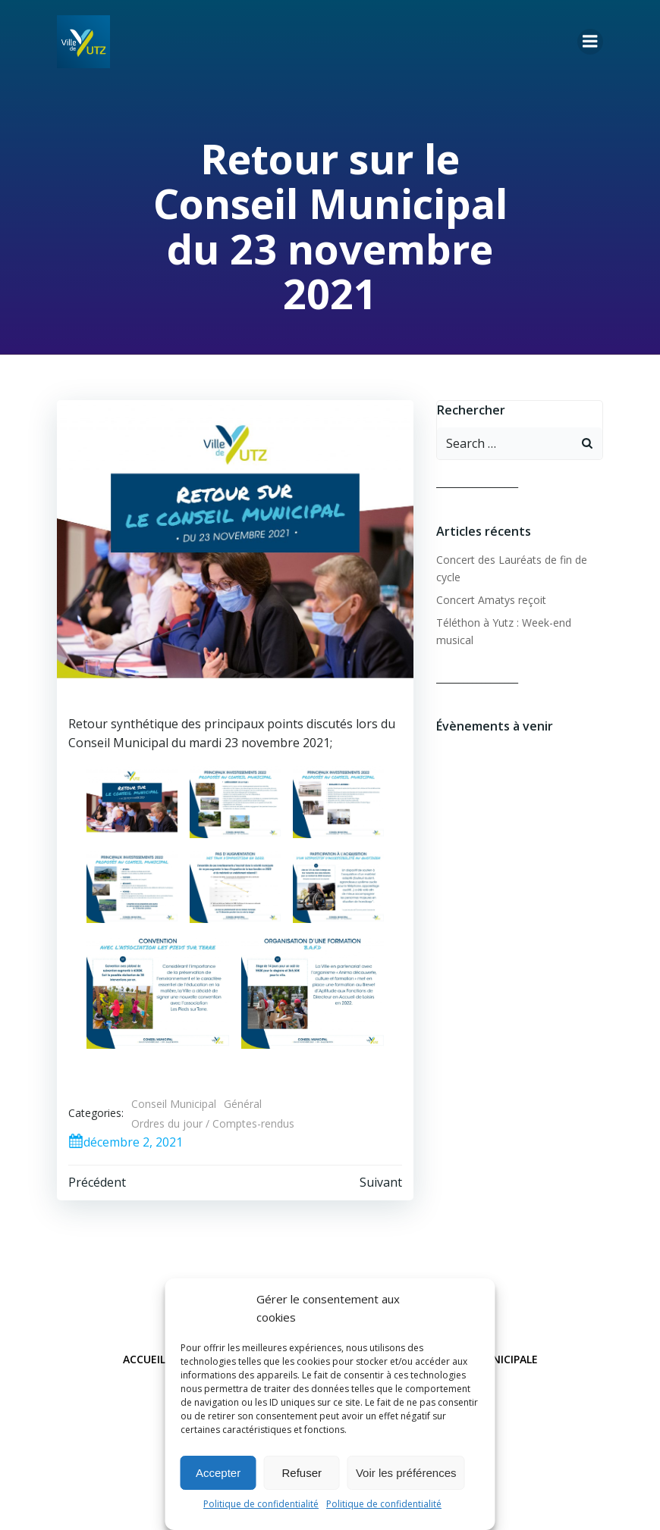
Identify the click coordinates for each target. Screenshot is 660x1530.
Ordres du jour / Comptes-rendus (212, 1123)
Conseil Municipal (173, 1104)
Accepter (218, 1472)
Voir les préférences (406, 1472)
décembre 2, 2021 (125, 1142)
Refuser (302, 1472)
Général (243, 1104)
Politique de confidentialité (261, 1503)
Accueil (144, 1359)
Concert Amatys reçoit (491, 600)
